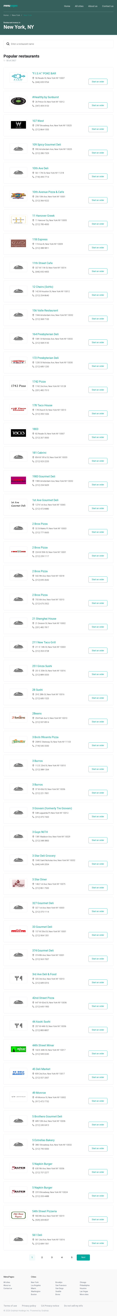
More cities (84, 1294)
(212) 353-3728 (42, 651)
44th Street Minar (43, 1045)
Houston (83, 1288)
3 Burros (37, 760)
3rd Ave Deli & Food (44, 974)
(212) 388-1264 (42, 769)
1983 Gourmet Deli (43, 476)
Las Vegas (84, 1291)
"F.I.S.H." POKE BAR (44, 73)
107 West (38, 120)
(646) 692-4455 (42, 272)
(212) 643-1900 (42, 1006)
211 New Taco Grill (44, 642)
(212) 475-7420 (42, 817)
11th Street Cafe (42, 263)
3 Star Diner (39, 879)
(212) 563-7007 (42, 959)
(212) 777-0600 (42, 532)
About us (92, 6)
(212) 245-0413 (42, 1125)
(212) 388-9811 (42, 248)
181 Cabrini (39, 452)
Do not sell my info (73, 1305)
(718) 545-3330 (42, 746)
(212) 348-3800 (42, 841)
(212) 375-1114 (42, 912)
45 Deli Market (41, 1069)
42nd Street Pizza (43, 998)
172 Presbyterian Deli (45, 357)
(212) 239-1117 (42, 556)
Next (83, 1257)
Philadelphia (85, 1285)
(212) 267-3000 (42, 438)
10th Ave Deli (40, 168)
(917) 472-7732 (42, 1101)
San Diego (59, 1288)
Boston (34, 1294)
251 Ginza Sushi (42, 666)
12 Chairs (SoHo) (42, 286)
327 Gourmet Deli (43, 903)
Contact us (107, 6)
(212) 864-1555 (42, 129)
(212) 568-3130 (42, 343)
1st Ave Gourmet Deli (45, 500)
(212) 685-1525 (42, 698)
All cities (79, 6)
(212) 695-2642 (42, 580)
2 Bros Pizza (40, 523)
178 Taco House (42, 405)
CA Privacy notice (50, 1305)
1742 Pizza (39, 381)
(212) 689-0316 (42, 983)
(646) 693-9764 (42, 82)
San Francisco (61, 1285)
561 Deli (37, 1235)
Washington (35, 1291)
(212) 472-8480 (42, 509)
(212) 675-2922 (42, 603)
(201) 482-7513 (42, 390)
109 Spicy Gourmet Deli (46, 144)
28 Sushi (37, 689)
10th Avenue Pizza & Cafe (48, 192)
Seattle (58, 1291)
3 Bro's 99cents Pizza (45, 737)
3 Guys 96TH (40, 832)
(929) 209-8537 (42, 1220)
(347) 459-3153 (42, 106)
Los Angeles (36, 1285)
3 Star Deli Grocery (43, 855)
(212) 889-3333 (42, 675)
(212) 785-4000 (42, 224)
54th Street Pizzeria (44, 1211)
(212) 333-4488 (42, 1196)
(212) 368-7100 (42, 319)
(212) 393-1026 (42, 414)
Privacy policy (29, 1305)
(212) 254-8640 (42, 295)
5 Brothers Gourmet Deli (47, 1116)
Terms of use (10, 1305)
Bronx (57, 1294)
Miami (33, 1288)
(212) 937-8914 (42, 722)
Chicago (83, 1282)
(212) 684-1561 (42, 1243)
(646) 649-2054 (42, 864)
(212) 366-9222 (42, 200)
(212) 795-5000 (42, 1149)
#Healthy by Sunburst (45, 97)
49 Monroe (39, 1092)
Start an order (98, 82)
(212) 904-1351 (42, 935)
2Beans (37, 713)
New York (16, 15)
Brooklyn (58, 1282)
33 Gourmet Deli (42, 926)
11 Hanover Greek (43, 215)
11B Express (39, 239)
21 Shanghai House (44, 618)
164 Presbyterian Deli (45, 334)
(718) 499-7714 (42, 177)
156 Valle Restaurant (45, 310)
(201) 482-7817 (42, 627)
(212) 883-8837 (42, 1030)
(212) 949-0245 (42, 1054)
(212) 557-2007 (42, 1078)
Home (67, 6)
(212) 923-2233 (42, 461)
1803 (35, 429)
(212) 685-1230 (42, 366)
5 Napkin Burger (42, 1163)
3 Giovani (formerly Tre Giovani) (52, 808)
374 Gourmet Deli (43, 950)
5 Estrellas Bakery (43, 1140)
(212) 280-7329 (42, 153)
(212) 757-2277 (42, 1172)
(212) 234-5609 (42, 485)
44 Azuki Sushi (41, 1021)
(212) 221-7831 (42, 793)
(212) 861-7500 (42, 888)
